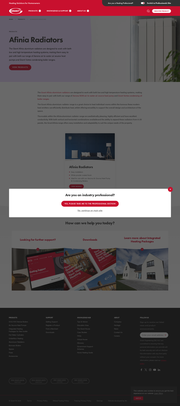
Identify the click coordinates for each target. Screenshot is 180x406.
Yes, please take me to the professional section (89, 204)
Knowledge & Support (57, 11)
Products (33, 11)
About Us (81, 11)
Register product (161, 11)
